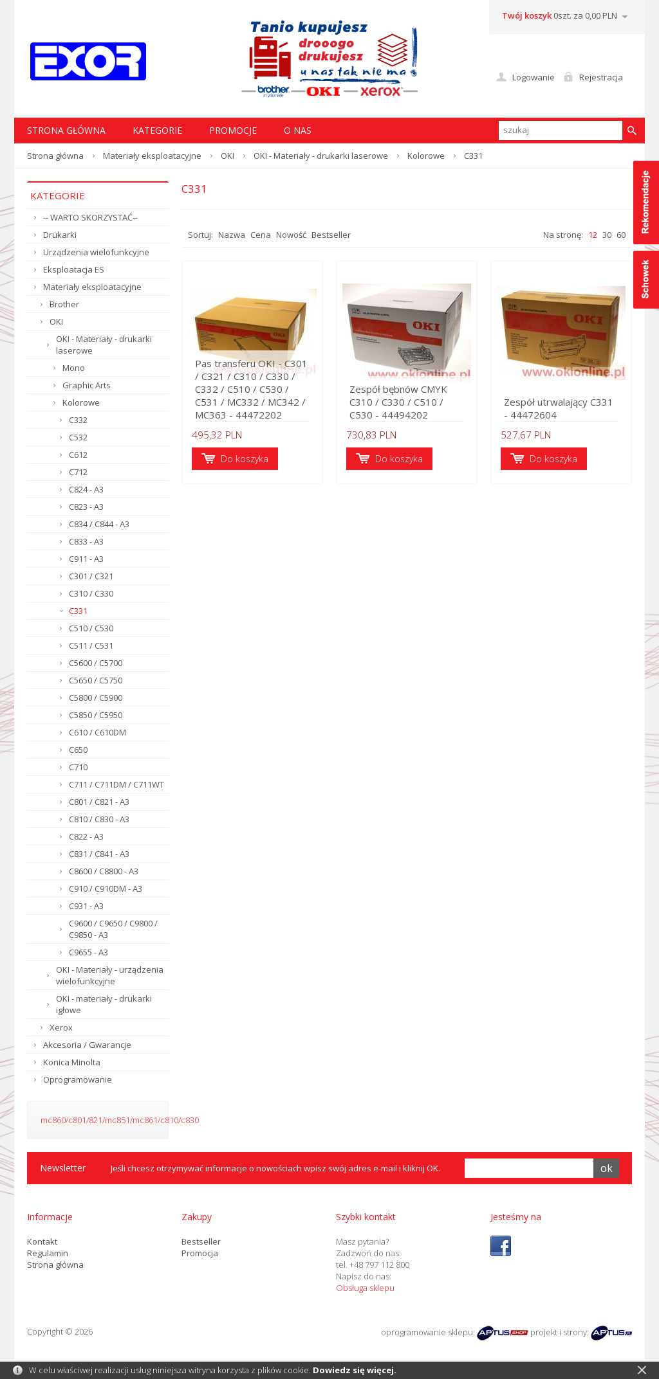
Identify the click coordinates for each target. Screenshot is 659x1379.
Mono (73, 368)
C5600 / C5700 (95, 663)
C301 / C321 (91, 576)
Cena (260, 234)
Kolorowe (426, 155)
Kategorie (157, 130)
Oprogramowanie (77, 1079)
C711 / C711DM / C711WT (116, 784)
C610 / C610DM (97, 732)
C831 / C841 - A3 (99, 854)
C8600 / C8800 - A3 (103, 871)
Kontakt (42, 1241)
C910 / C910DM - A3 (105, 888)
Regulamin (47, 1253)
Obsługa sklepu (365, 1287)
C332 (78, 420)
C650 (78, 749)
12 (592, 234)
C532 (78, 437)
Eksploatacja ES (73, 269)
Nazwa (231, 234)
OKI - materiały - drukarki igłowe (104, 1004)
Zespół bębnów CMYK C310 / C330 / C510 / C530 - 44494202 (398, 402)
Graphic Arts (86, 385)
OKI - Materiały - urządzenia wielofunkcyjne (109, 975)
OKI (227, 155)
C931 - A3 (86, 906)
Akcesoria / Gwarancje (87, 1044)
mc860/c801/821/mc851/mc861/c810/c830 (120, 1120)
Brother (64, 304)
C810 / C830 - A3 (99, 819)
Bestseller (331, 234)
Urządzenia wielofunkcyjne (96, 252)
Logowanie (533, 77)
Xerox (61, 1027)
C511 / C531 (91, 645)
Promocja (199, 1253)
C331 (78, 611)
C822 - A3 (86, 836)
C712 (78, 472)
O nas (297, 130)
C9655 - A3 (88, 952)
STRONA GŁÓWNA (66, 130)
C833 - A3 (86, 541)
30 (606, 234)
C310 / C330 (91, 593)
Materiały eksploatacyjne (152, 155)
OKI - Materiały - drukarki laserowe (321, 155)
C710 (78, 767)
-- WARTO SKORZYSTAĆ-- (90, 217)
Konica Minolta (71, 1062)
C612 (78, 454)
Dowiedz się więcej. (354, 1370)
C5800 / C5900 (95, 697)
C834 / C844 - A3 (99, 524)
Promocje (233, 130)
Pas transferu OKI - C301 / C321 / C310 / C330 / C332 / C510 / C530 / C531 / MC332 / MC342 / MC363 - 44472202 (251, 389)
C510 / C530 (91, 628)
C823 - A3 (86, 506)
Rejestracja (601, 77)
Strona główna (55, 155)
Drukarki (60, 234)
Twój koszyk (527, 15)
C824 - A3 (86, 489)
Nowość (291, 234)
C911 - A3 (86, 558)
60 (621, 234)
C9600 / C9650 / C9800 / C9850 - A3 (113, 929)
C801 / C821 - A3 (99, 801)
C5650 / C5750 (95, 680)
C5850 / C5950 (95, 715)
